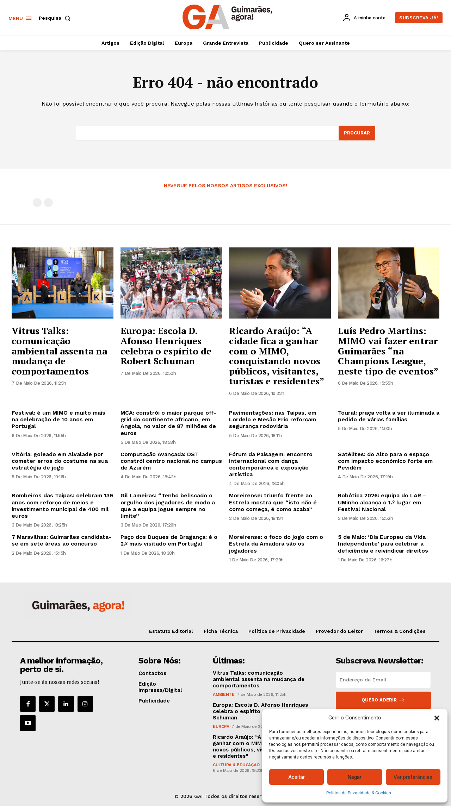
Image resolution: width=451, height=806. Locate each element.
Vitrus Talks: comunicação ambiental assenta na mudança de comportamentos (59, 351)
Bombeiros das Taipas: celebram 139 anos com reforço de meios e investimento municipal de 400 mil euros (62, 506)
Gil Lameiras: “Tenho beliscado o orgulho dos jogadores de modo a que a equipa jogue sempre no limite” (168, 506)
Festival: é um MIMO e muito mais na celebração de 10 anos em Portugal (58, 419)
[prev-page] (37, 203)
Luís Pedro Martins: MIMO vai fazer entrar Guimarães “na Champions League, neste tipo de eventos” (388, 351)
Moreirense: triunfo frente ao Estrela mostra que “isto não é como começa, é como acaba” (273, 502)
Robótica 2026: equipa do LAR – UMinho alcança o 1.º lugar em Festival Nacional (382, 502)
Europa (221, 726)
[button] (436, 718)
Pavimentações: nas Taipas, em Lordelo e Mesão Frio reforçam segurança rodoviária (272, 419)
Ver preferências (413, 777)
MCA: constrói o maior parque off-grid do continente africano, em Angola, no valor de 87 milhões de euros (168, 422)
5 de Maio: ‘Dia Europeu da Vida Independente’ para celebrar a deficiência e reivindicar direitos (383, 544)
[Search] (357, 133)
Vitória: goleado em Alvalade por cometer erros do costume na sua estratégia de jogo (60, 461)
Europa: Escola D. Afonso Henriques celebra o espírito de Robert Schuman (166, 346)
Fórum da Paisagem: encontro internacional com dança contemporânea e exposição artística (271, 464)
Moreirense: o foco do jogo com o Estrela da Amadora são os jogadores (276, 544)
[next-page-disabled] (48, 203)
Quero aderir (383, 700)
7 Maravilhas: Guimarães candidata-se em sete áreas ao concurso (61, 540)
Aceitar (296, 777)
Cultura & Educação (236, 764)
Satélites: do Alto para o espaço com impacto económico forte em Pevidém (385, 461)
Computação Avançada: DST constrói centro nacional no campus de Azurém (171, 461)
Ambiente (223, 694)
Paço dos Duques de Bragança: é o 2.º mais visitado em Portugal (169, 540)
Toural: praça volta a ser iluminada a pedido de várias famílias (388, 416)
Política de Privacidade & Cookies (358, 793)
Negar (355, 777)
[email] (383, 679)
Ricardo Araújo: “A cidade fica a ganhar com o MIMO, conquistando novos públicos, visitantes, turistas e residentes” (276, 356)
